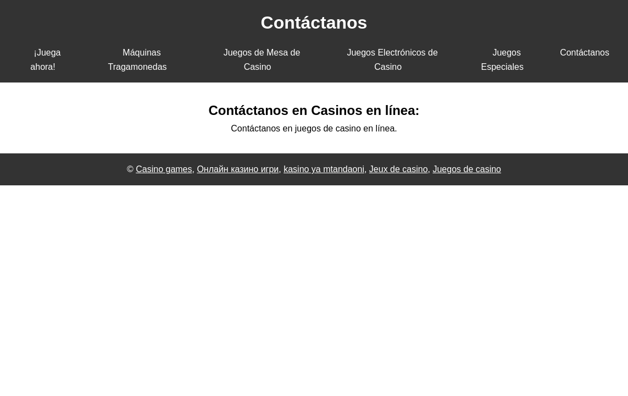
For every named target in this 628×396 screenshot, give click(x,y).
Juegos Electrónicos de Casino (392, 60)
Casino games (164, 169)
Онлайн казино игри (238, 169)
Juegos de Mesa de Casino (262, 60)
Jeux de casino (398, 169)
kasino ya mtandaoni (324, 169)
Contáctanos (584, 52)
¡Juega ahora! (45, 60)
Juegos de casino (466, 169)
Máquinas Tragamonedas (137, 60)
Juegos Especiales (502, 60)
